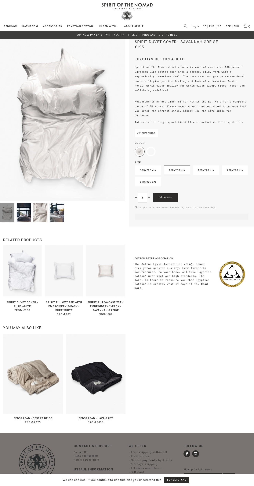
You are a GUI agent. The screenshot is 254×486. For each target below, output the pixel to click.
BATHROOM (30, 26)
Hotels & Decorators (86, 459)
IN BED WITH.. (108, 26)
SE (204, 26)
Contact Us (80, 452)
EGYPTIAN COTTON (80, 26)
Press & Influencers (86, 455)
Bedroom (10, 26)
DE (219, 26)
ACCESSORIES (52, 26)
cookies (80, 480)
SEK (228, 26)
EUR (236, 26)
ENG (212, 26)
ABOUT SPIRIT (134, 26)
